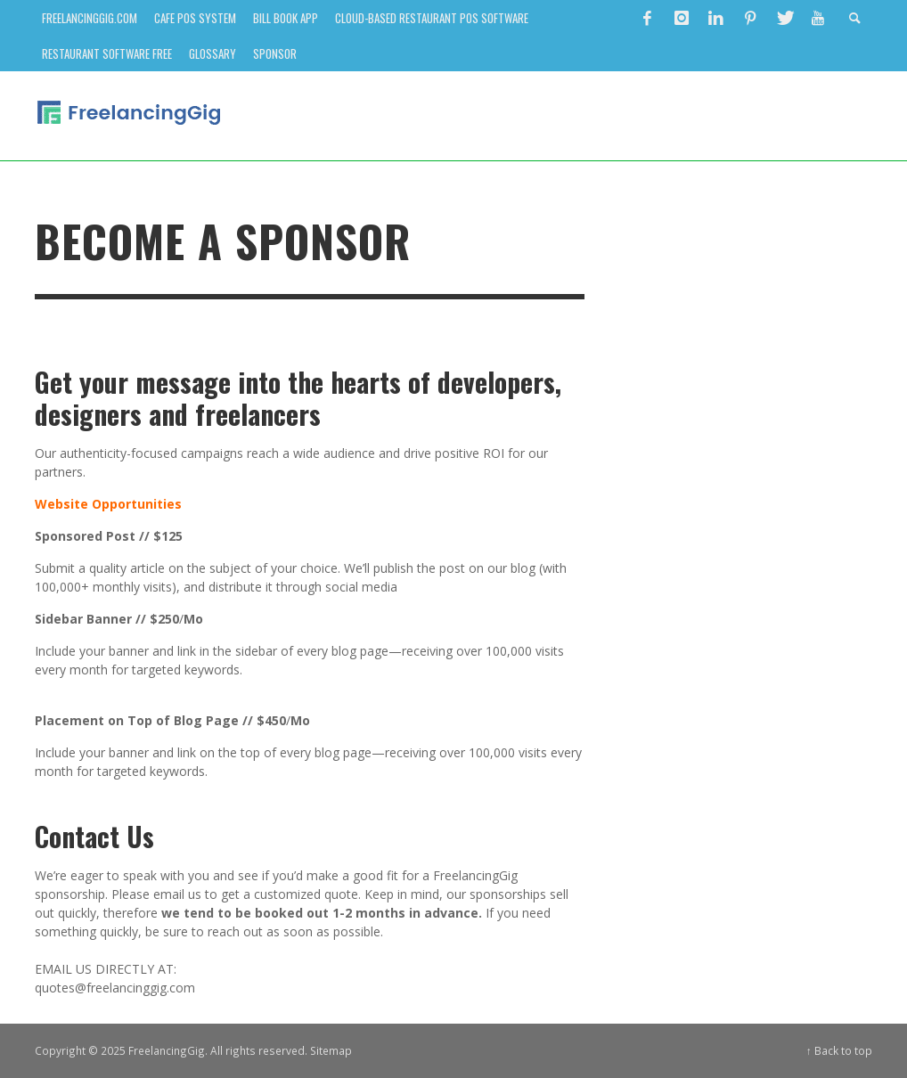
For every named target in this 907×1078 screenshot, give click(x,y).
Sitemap (331, 1050)
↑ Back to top (839, 1050)
